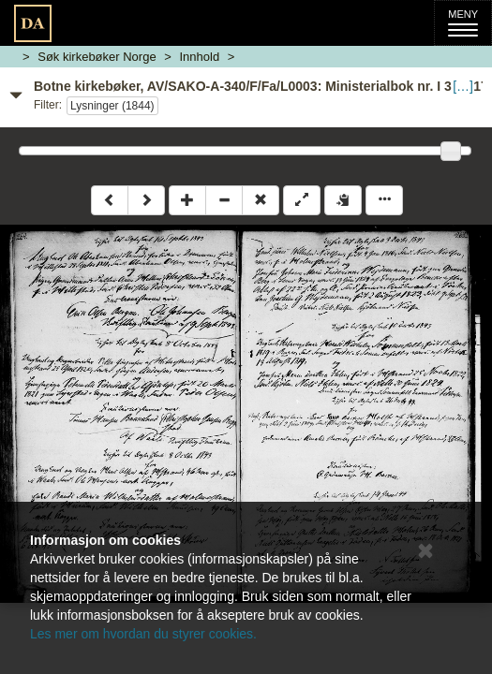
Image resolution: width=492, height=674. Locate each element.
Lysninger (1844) (112, 105)
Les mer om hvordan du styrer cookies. (143, 633)
